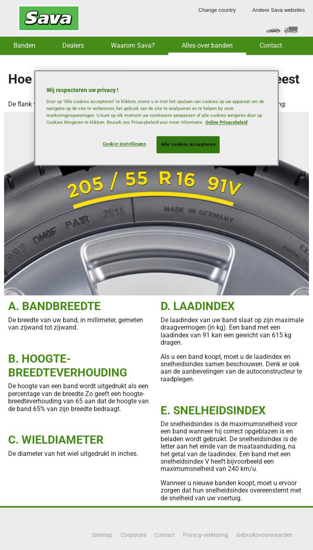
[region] (156, 118)
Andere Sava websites (278, 10)
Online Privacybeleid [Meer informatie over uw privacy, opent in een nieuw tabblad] (226, 122)
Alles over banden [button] (207, 45)
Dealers (73, 45)
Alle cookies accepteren (188, 144)
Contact (271, 45)
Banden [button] (24, 45)
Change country (217, 10)
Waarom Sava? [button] (133, 45)
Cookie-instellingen (124, 144)
